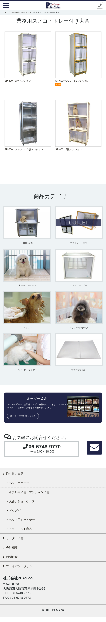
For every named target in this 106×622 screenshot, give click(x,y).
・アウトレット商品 (21, 532)
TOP (4, 12)
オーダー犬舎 (15, 542)
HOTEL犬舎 (27, 12)
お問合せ (11, 561)
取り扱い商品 (14, 12)
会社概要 (11, 551)
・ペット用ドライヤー (23, 522)
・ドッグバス (16, 513)
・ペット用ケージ (20, 484)
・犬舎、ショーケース (23, 503)
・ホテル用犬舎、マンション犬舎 (31, 494)
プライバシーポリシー (22, 571)
